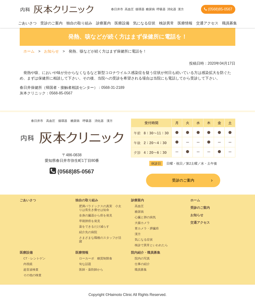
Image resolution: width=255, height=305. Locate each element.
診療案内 (103, 23)
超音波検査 (30, 269)
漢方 (138, 234)
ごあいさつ (27, 23)
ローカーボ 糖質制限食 (95, 258)
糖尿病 (139, 211)
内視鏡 (27, 264)
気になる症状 (144, 23)
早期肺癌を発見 (89, 221)
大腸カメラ (142, 223)
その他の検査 (32, 275)
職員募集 (229, 23)
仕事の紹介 (142, 264)
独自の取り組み (79, 23)
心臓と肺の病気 (145, 217)
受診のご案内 (51, 23)
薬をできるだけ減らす (94, 226)
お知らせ (51, 51)
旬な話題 (85, 264)
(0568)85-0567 (218, 9)
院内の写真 (142, 258)
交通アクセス (207, 23)
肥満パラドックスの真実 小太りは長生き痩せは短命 (100, 208)
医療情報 (185, 23)
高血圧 (139, 206)
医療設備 (122, 23)
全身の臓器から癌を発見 (95, 215)
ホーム (29, 51)
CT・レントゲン (34, 258)
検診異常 (166, 23)
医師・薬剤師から (91, 269)
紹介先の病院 (88, 232)
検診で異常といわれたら (151, 245)
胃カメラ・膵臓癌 (147, 228)
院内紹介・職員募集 (145, 252)
